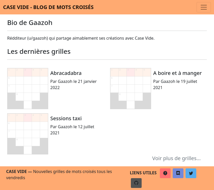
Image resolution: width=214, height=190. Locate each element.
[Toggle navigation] (204, 7)
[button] (165, 173)
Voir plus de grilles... (176, 158)
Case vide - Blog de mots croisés (48, 7)
